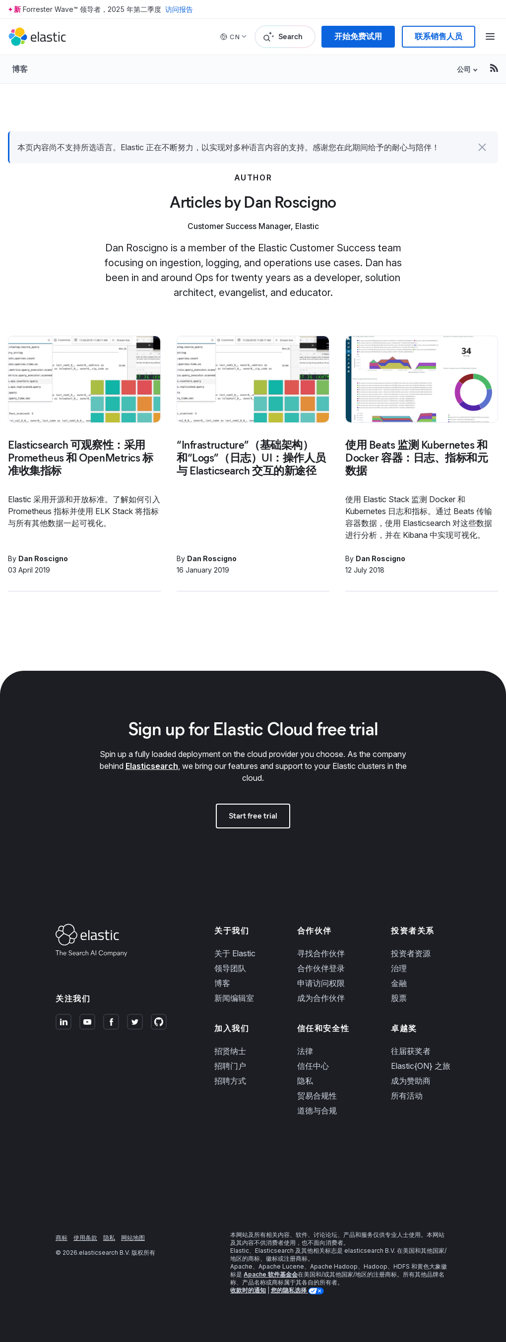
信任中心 (313, 1066)
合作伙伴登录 (321, 968)
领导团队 (230, 968)
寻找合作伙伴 (321, 953)
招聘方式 (230, 1081)
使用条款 (85, 1237)
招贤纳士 (230, 1051)
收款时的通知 (248, 1290)
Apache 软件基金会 (271, 1274)
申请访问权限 (321, 983)
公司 (464, 69)
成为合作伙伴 (321, 998)
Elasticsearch (152, 766)
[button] (482, 147)
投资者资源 (411, 953)
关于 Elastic (234, 953)
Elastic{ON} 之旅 (420, 1066)
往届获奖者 (411, 1051)
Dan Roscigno (43, 558)
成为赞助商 (411, 1081)
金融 (399, 983)
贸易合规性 (317, 1096)
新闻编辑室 (234, 998)
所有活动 (407, 1096)
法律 (305, 1051)
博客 (20, 69)
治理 (399, 968)
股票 (399, 998)
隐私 (305, 1081)
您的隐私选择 (289, 1290)
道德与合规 (317, 1110)
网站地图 (133, 1237)
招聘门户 (230, 1066)
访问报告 (179, 9)
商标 (61, 1237)
